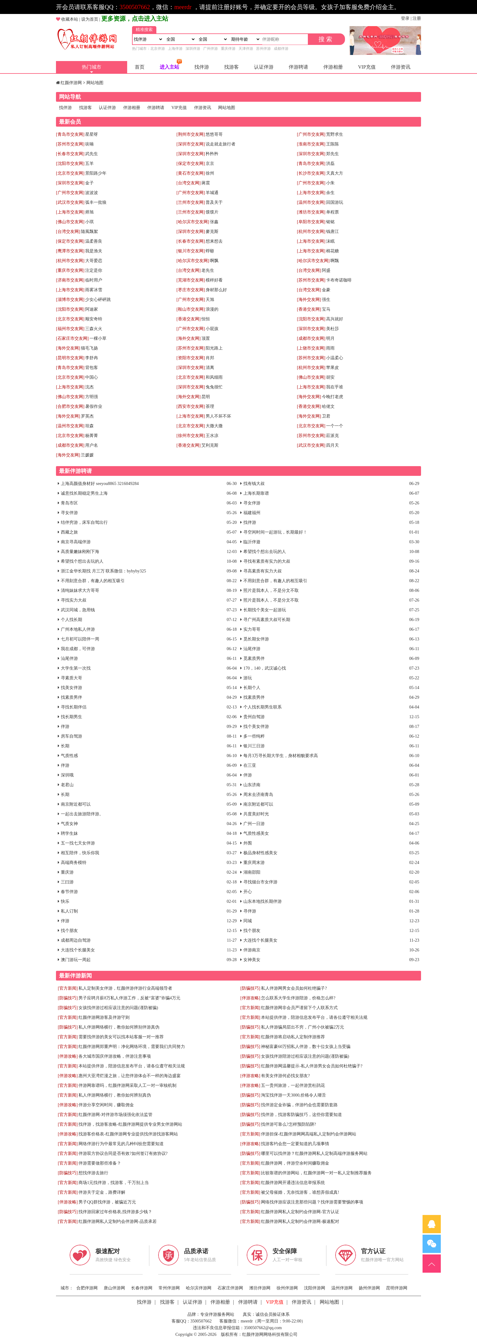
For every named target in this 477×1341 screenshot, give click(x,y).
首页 (139, 67)
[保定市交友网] (190, 163)
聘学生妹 (69, 833)
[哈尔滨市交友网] (192, 222)
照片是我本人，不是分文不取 (271, 590)
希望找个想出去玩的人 (264, 551)
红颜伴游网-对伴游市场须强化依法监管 (115, 1114)
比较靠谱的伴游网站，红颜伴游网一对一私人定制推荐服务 (316, 1173)
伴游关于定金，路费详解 (101, 1192)
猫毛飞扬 (89, 348)
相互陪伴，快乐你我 (80, 853)
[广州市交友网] (311, 134)
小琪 (89, 222)
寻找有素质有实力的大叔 (266, 561)
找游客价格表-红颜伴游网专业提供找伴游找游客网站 (128, 1134)
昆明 (205, 396)
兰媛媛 (87, 455)
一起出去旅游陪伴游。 (82, 814)
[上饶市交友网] (311, 348)
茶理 (210, 406)
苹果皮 (332, 367)
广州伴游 (210, 48)
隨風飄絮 (89, 231)
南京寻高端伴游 (76, 542)
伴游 (65, 726)
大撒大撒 (214, 426)
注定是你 (93, 270)
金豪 (326, 290)
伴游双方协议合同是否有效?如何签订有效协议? (122, 1153)
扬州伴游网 (369, 1288)
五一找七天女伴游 (78, 843)
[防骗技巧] (250, 988)
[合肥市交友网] (70, 406)
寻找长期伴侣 (73, 707)
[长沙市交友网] (311, 173)
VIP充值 (367, 67)
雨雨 (330, 348)
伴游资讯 (400, 67)
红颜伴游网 (71, 82)
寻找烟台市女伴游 (260, 882)
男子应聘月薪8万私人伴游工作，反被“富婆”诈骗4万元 (129, 998)
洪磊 (330, 163)
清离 (210, 367)
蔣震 (205, 183)
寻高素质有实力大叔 (262, 571)
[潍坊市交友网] (311, 212)
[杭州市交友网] (311, 231)
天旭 (210, 299)
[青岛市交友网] (70, 134)
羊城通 (212, 192)
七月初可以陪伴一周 (80, 639)
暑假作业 (93, 406)
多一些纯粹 (254, 736)
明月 (330, 338)
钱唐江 (332, 231)
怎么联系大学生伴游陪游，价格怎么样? (298, 998)
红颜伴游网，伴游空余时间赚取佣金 (295, 1163)
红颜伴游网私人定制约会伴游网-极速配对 (300, 1221)
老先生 (207, 270)
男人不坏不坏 (218, 416)
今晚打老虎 (332, 396)
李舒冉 (91, 358)
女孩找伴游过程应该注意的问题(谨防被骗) (118, 1007)
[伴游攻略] (250, 998)
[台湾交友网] (188, 183)
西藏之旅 (69, 532)
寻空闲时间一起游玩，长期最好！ (275, 532)
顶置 (205, 338)
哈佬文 (328, 406)
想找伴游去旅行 (93, 1173)
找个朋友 (69, 930)
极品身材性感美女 (260, 853)
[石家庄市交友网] (72, 338)
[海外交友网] (309, 299)
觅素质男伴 (254, 658)
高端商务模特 (73, 862)
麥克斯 (212, 231)
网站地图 (94, 82)
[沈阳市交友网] (70, 163)
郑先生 (332, 154)
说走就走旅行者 (220, 144)
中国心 (91, 377)
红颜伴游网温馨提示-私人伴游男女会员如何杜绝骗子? (311, 1066)
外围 (247, 843)
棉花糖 (332, 251)
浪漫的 (212, 309)
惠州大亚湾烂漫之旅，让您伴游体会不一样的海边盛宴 (129, 1075)
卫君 (326, 416)
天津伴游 (245, 48)
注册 (417, 18)
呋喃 (89, 144)
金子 (89, 183)
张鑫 (214, 222)
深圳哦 (67, 775)
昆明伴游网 (396, 1288)
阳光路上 (214, 348)
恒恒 (205, 319)
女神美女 (251, 959)
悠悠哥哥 (214, 134)
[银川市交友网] (190, 251)
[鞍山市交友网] (190, 309)
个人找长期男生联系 (262, 707)
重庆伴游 (228, 48)
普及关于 (214, 202)
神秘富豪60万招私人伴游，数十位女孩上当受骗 (305, 1046)
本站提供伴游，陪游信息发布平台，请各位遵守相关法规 (314, 1017)
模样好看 (214, 280)
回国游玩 (334, 202)
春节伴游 (69, 891)
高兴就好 (334, 319)
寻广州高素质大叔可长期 (266, 619)
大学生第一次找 (76, 668)
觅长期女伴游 (256, 639)
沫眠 (330, 241)
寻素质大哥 (71, 678)
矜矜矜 (212, 154)
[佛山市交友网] (70, 222)
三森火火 (93, 328)
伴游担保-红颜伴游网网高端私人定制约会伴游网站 (308, 1134)
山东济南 (251, 785)
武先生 (91, 154)
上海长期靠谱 (256, 493)
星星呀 (91, 134)
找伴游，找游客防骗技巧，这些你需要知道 (301, 1114)
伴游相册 (333, 67)
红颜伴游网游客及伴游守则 (104, 1017)
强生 (326, 299)
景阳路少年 (95, 173)
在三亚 (249, 765)
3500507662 (135, 7)
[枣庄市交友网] (190, 290)
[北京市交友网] (70, 173)
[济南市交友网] (70, 280)
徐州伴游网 (287, 1288)
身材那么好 (216, 290)
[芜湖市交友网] (190, 280)
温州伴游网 (342, 1288)
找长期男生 (71, 717)
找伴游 (201, 67)
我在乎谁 (334, 387)
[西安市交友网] (190, 406)
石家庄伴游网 (230, 1288)
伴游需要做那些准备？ (99, 1163)
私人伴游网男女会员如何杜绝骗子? (294, 988)
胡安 (330, 377)
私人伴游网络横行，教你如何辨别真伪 (114, 1095)
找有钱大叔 (254, 483)
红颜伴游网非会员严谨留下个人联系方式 (299, 1007)
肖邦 (210, 358)
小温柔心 (334, 358)
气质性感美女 (256, 833)
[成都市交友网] (311, 338)
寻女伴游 (251, 503)
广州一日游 (254, 823)
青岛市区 (69, 503)
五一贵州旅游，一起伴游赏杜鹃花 (293, 1085)
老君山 (67, 785)
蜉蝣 (210, 251)
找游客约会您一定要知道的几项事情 (295, 1143)
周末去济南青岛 (258, 794)
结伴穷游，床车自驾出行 (84, 522)
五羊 (89, 163)
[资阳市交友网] (190, 358)
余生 (330, 192)
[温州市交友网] (311, 202)
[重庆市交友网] (70, 270)
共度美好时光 (256, 814)
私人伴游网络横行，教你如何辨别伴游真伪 (118, 1027)
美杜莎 (332, 328)
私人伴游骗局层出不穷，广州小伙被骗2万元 (302, 1027)
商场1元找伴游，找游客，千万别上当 (113, 1182)
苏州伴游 (263, 48)
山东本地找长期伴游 (262, 901)
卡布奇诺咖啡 (339, 280)
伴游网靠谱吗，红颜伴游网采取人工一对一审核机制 (127, 1085)
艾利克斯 (209, 445)
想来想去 (214, 241)
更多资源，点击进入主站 (134, 18)
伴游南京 (251, 950)
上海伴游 (175, 48)
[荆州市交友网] (190, 134)
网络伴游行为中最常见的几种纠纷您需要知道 (121, 1143)
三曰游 (67, 882)
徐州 (210, 173)
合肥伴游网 (87, 1288)
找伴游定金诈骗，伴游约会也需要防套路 (299, 1105)
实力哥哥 (251, 629)
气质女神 (69, 823)
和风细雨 (214, 377)
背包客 (91, 367)
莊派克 (332, 435)
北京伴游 (157, 48)
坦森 (89, 426)
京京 (210, 163)
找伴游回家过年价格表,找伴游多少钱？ (115, 1212)
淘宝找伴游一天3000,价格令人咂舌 (293, 1095)
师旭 (89, 212)
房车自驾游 (71, 736)
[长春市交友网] (70, 154)
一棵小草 (97, 338)
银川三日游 (254, 746)
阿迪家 (91, 309)
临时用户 (93, 280)
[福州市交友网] (70, 328)
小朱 (330, 183)
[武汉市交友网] (70, 202)
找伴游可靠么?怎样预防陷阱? (288, 1124)
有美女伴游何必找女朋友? (285, 1075)
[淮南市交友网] (311, 144)
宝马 (326, 309)
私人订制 (69, 911)
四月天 (332, 445)
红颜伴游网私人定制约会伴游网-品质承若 (117, 1221)
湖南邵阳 (251, 872)
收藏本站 (69, 19)
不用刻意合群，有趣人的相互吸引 (93, 580)
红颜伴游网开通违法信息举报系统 (293, 1182)
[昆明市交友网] (70, 358)
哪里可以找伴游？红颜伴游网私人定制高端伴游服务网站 (314, 1153)
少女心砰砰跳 (98, 299)
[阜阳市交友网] (311, 222)
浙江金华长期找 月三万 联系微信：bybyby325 (103, 571)
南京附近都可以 (76, 804)
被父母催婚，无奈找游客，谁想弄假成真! (300, 1192)
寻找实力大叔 (73, 600)
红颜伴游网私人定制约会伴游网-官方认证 (300, 1212)
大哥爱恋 (93, 260)
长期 (65, 746)
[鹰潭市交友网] (70, 251)
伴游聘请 (298, 67)
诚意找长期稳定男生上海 (84, 493)
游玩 (247, 678)
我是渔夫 (93, 251)
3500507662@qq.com (263, 1328)
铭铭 (330, 222)
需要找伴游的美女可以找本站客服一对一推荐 (121, 1037)
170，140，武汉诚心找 (264, 668)
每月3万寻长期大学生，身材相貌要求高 (280, 755)
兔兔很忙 (214, 387)
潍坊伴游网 (259, 1288)
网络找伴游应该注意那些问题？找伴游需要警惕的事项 (312, 1202)
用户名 (91, 445)
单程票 (332, 212)
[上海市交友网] (311, 192)
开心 (247, 891)
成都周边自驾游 (76, 940)
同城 (247, 921)
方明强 (91, 396)
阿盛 (326, 270)
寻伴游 (249, 911)
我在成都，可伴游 (78, 649)
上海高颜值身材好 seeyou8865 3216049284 (100, 483)
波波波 (91, 192)
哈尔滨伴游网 (198, 1288)
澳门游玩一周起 (76, 959)
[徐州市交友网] (190, 435)
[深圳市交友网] (190, 144)
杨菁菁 (91, 435)
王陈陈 (332, 144)
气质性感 (69, 755)
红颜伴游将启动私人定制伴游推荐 (293, 1037)
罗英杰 (87, 416)
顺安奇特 (93, 319)
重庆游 (67, 872)
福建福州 (251, 512)
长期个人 (251, 687)
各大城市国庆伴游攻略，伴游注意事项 (114, 1056)
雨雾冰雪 (93, 290)
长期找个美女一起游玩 (264, 610)
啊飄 (334, 260)
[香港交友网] (309, 309)
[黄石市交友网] (190, 173)
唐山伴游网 (114, 1288)
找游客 (231, 67)
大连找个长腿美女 (260, 940)
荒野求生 (334, 134)
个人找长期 (71, 619)
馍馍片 (212, 212)
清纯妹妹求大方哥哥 (80, 590)
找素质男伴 (71, 697)
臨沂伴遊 (251, 542)
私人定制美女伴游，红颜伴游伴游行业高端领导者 (125, 988)
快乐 (65, 901)
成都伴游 (281, 48)
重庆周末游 (254, 862)
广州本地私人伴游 (78, 629)
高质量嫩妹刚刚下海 (80, 551)
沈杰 (89, 387)
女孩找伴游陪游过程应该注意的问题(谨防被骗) (305, 1056)
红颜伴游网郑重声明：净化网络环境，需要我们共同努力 (131, 1046)
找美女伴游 (71, 687)
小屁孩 (212, 328)
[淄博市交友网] (70, 299)
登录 (405, 18)
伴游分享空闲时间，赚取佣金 (106, 1105)
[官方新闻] (68, 988)
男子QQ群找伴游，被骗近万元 (107, 1202)
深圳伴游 (193, 48)
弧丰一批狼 (95, 202)
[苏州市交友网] (70, 144)
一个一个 (334, 426)
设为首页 (89, 19)
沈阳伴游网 (314, 1288)
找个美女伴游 (256, 726)
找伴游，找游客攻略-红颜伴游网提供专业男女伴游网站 (130, 1124)
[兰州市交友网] (190, 202)
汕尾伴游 (251, 649)
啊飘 (214, 260)
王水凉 (212, 435)
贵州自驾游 (254, 717)
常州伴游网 (169, 1288)
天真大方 (334, 173)
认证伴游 (263, 67)
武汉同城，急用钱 (78, 610)
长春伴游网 (141, 1288)
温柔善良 (93, 241)
